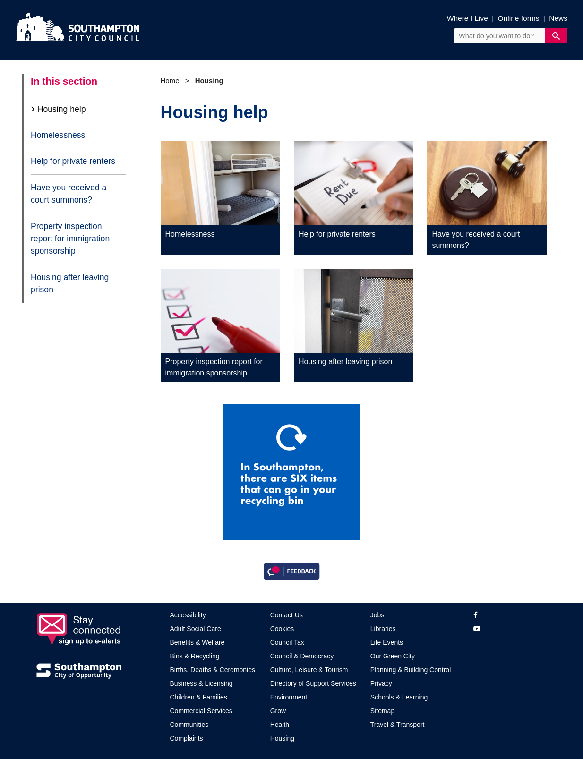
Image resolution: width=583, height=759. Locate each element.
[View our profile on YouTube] (510, 629)
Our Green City (392, 656)
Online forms (519, 18)
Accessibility (188, 615)
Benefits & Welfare (197, 642)
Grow (278, 711)
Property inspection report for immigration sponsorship (70, 239)
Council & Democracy (302, 656)
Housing (209, 81)
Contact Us (286, 615)
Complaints (186, 738)
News (558, 18)
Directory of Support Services (313, 683)
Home (170, 81)
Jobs (377, 615)
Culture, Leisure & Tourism (309, 670)
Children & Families (198, 697)
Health (279, 724)
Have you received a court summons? (68, 194)
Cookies (282, 628)
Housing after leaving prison (70, 283)
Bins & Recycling (195, 656)
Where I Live (467, 18)
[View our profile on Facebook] (510, 615)
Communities (189, 724)
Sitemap (382, 711)
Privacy (381, 683)
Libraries (383, 628)
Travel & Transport (397, 724)
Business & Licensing (201, 683)
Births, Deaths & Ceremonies (213, 670)
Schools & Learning (399, 697)
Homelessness (58, 135)
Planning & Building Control (410, 670)
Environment (289, 697)
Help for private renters (73, 161)
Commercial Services (201, 711)
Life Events (386, 642)
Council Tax (287, 642)
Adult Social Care (195, 628)
